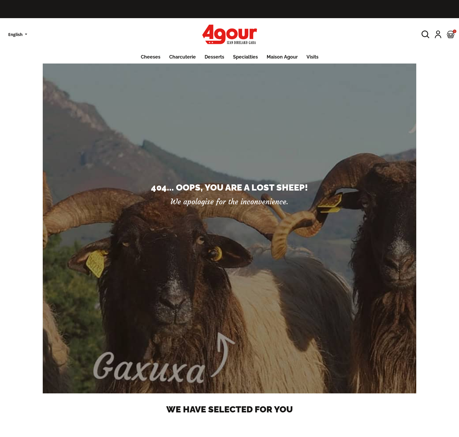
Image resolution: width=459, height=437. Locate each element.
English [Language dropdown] (16, 34)
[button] (425, 34)
